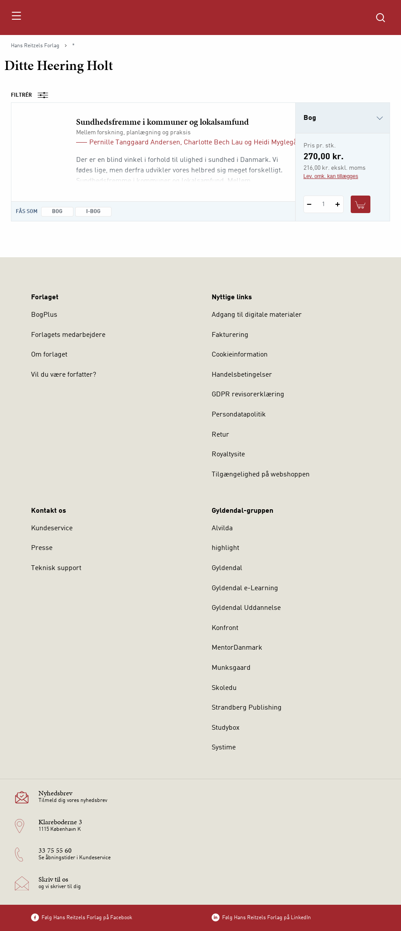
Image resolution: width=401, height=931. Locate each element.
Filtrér (32, 95)
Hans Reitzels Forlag (35, 46)
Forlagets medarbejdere (68, 335)
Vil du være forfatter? (63, 374)
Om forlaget (49, 354)
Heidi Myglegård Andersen (294, 142)
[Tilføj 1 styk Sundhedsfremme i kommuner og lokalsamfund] (337, 204)
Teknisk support (56, 568)
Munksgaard (231, 668)
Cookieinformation (240, 354)
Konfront (225, 628)
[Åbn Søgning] (380, 17)
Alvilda (222, 528)
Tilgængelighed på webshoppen (261, 474)
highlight (225, 548)
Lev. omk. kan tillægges (330, 176)
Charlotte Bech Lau (213, 142)
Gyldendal (227, 568)
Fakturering (230, 335)
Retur (220, 434)
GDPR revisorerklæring (248, 394)
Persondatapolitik (239, 414)
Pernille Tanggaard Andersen (134, 142)
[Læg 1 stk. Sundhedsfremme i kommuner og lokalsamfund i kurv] (361, 204)
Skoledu (224, 688)
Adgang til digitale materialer (257, 315)
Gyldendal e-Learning (245, 588)
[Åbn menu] (16, 17)
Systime (224, 747)
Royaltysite (228, 454)
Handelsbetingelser (242, 374)
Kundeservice (52, 528)
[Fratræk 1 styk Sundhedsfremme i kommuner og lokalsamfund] (309, 204)
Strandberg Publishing (247, 707)
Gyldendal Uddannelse (246, 608)
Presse (41, 548)
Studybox (226, 728)
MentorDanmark (237, 647)
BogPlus (44, 315)
